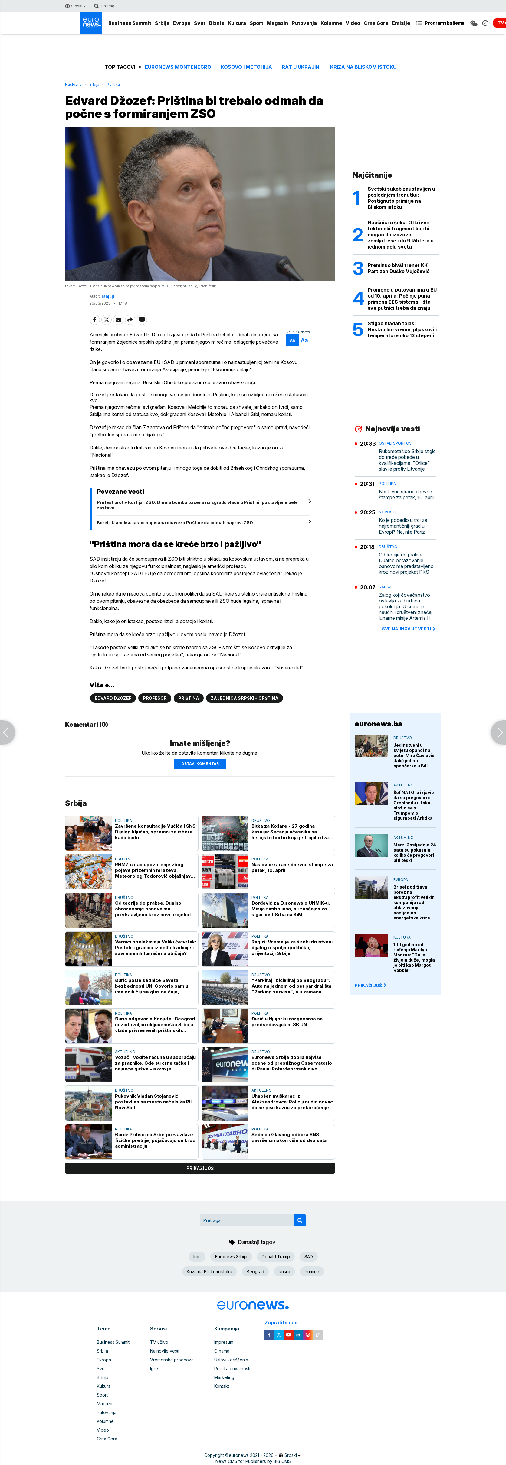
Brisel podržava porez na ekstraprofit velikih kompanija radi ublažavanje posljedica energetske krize (414, 902)
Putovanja (304, 23)
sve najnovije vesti (409, 628)
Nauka (385, 587)
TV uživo (159, 1342)
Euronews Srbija (231, 1256)
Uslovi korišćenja (231, 1359)
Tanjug (107, 296)
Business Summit (129, 23)
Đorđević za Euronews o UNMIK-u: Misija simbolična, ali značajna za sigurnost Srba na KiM (290, 908)
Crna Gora (376, 23)
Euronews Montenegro (178, 67)
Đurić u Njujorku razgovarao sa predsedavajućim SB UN (287, 1021)
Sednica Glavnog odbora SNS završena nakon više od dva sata (289, 1137)
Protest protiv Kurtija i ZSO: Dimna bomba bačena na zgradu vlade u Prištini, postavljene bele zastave (197, 505)
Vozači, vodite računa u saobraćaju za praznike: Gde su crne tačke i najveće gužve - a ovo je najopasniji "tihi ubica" (155, 1063)
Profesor (155, 698)
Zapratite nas (284, 1322)
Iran (197, 1256)
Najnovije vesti (164, 1350)
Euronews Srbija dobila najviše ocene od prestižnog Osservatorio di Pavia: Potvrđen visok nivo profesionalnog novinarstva (291, 1063)
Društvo (260, 820)
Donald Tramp (276, 1256)
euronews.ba (378, 723)
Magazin (277, 23)
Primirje (312, 1271)
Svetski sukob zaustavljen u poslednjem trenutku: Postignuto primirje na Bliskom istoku (401, 198)
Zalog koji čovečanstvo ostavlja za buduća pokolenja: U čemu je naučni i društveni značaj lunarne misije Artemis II (405, 606)
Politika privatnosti (232, 1368)
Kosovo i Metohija (246, 67)
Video (353, 23)
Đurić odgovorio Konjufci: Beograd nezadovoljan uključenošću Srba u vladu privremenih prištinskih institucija (155, 1024)
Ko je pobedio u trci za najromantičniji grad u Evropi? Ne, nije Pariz (403, 526)
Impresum (223, 1342)
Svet (199, 23)
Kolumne (331, 23)
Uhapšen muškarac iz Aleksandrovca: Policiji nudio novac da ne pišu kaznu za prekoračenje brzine (292, 1101)
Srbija (162, 23)
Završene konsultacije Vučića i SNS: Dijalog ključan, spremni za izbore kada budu (156, 831)
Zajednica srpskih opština (244, 698)
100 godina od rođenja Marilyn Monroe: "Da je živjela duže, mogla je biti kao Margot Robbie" (414, 957)
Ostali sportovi (395, 443)
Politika (113, 84)
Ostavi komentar (200, 763)
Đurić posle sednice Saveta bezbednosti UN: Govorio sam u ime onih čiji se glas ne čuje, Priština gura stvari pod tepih (151, 986)
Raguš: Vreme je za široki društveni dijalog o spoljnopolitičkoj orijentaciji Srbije (292, 947)
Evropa (181, 23)
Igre (154, 1368)
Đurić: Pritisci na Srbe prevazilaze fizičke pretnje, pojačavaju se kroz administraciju (155, 1140)
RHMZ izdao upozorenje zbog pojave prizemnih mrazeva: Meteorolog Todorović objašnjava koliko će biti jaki (154, 870)
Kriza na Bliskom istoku (363, 67)
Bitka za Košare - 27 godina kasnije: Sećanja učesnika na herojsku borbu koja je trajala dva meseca (290, 831)
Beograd (255, 1271)
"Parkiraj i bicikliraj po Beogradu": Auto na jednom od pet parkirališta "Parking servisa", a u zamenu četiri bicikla (291, 986)
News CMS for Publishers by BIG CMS (253, 1461)
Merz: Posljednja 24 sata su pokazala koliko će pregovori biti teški (414, 852)
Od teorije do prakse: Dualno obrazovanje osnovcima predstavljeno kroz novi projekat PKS (153, 908)
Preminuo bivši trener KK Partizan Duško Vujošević (398, 268)
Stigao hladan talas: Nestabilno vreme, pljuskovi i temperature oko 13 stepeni (402, 329)
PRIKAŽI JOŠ (371, 985)
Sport (256, 23)
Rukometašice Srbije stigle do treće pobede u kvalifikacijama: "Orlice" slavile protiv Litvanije (407, 460)
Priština (188, 698)
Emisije (401, 23)
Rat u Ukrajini (301, 67)
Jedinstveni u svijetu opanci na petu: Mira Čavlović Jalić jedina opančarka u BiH (413, 755)
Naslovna (73, 84)
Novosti (387, 512)
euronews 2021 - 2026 (251, 1455)
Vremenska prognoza (172, 1359)
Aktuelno (125, 1052)
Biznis (216, 23)
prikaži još (200, 1168)
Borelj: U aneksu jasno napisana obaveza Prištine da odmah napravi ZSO (175, 522)
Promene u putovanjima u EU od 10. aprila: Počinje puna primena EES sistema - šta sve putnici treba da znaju (402, 299)
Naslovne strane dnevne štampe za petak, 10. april (292, 867)
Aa (292, 340)
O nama (221, 1350)
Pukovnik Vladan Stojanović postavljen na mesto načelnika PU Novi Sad (153, 1101)
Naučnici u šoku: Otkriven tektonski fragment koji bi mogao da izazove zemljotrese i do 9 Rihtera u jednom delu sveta (401, 234)
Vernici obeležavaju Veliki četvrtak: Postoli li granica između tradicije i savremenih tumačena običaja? (155, 947)
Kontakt (221, 1386)
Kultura (237, 23)
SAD (308, 1256)
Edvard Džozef (113, 698)
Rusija (284, 1271)
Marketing (224, 1377)
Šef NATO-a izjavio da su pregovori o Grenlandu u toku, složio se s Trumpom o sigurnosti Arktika (413, 805)
